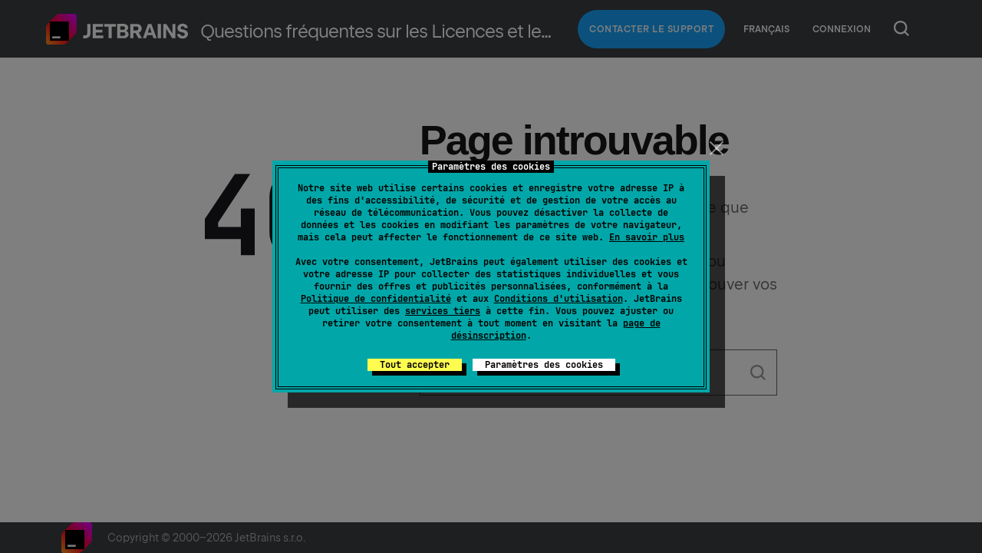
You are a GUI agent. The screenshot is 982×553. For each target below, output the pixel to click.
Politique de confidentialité (376, 299)
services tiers (442, 311)
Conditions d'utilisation (558, 299)
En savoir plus (646, 237)
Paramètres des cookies (544, 365)
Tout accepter (415, 365)
